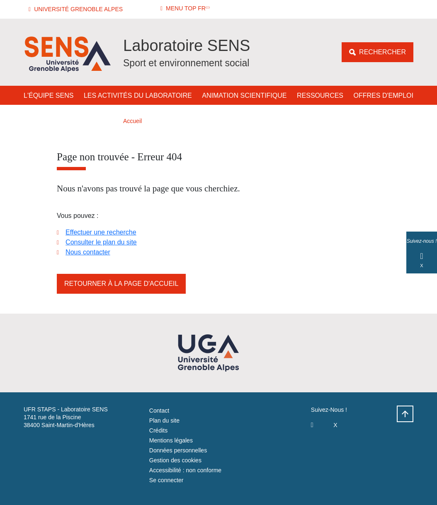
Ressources (320, 95)
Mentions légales (171, 440)
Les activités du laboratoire (138, 95)
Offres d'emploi (383, 95)
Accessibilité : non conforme (185, 470)
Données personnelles (178, 450)
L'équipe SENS (48, 95)
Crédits (158, 430)
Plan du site (164, 420)
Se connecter (166, 480)
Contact (159, 410)
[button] (77, 9)
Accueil (132, 121)
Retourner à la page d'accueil (121, 283)
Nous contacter (88, 252)
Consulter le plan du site (101, 242)
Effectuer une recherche (101, 232)
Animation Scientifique (244, 95)
